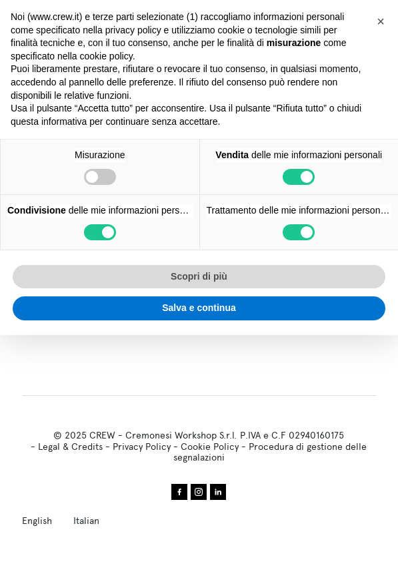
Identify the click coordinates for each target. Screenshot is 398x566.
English (37, 520)
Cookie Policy (210, 446)
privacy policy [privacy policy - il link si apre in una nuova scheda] (133, 30)
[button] (380, 21)
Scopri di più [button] (199, 276)
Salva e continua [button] (198, 307)
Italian (86, 520)
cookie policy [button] (106, 56)
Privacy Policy (142, 446)
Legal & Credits (70, 446)
